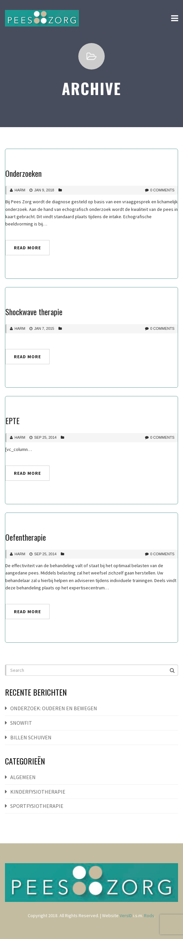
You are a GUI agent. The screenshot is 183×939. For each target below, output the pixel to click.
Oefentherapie (25, 537)
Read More (27, 248)
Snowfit (21, 722)
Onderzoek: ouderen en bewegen (53, 708)
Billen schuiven (31, 737)
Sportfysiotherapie (36, 806)
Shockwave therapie (33, 312)
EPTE (12, 420)
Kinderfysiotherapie (37, 791)
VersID (126, 915)
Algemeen (23, 777)
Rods (149, 915)
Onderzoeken (23, 173)
